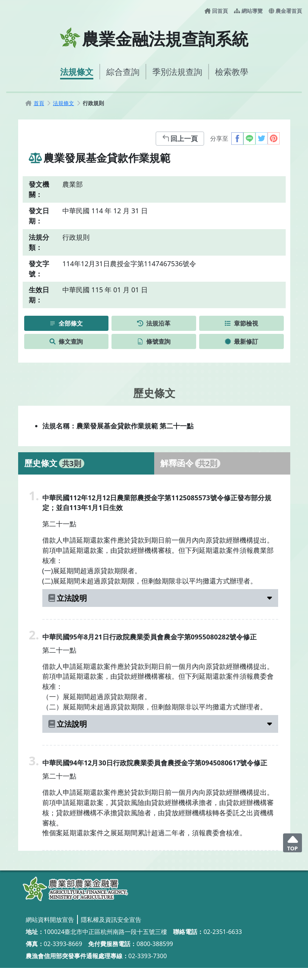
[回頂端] (292, 842)
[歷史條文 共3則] (86, 463)
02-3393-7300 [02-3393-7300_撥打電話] (147, 956)
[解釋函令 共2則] (222, 463)
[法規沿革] (153, 323)
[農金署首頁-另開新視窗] (285, 11)
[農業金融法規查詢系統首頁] (154, 38)
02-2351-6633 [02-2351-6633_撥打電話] (222, 932)
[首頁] (39, 103)
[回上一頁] (180, 138)
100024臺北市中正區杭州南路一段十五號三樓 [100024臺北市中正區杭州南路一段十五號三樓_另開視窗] (105, 932)
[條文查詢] (66, 341)
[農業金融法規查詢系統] (75, 888)
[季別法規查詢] (177, 72)
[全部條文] (66, 323)
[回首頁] (216, 11)
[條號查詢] (153, 341)
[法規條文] (76, 72)
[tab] (86, 463)
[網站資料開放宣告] (50, 919)
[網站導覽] (248, 11)
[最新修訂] (241, 341)
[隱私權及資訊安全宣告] (111, 919)
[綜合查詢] (122, 72)
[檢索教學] (231, 72)
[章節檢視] (241, 323)
